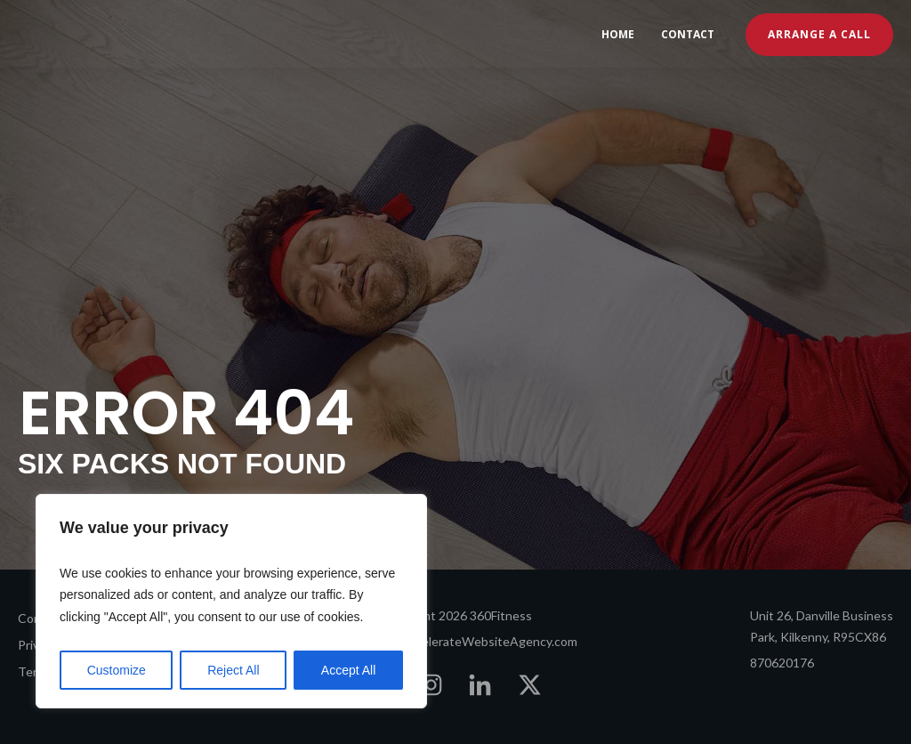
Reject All (233, 670)
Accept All (348, 670)
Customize (116, 670)
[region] (231, 601)
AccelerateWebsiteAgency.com (488, 641)
